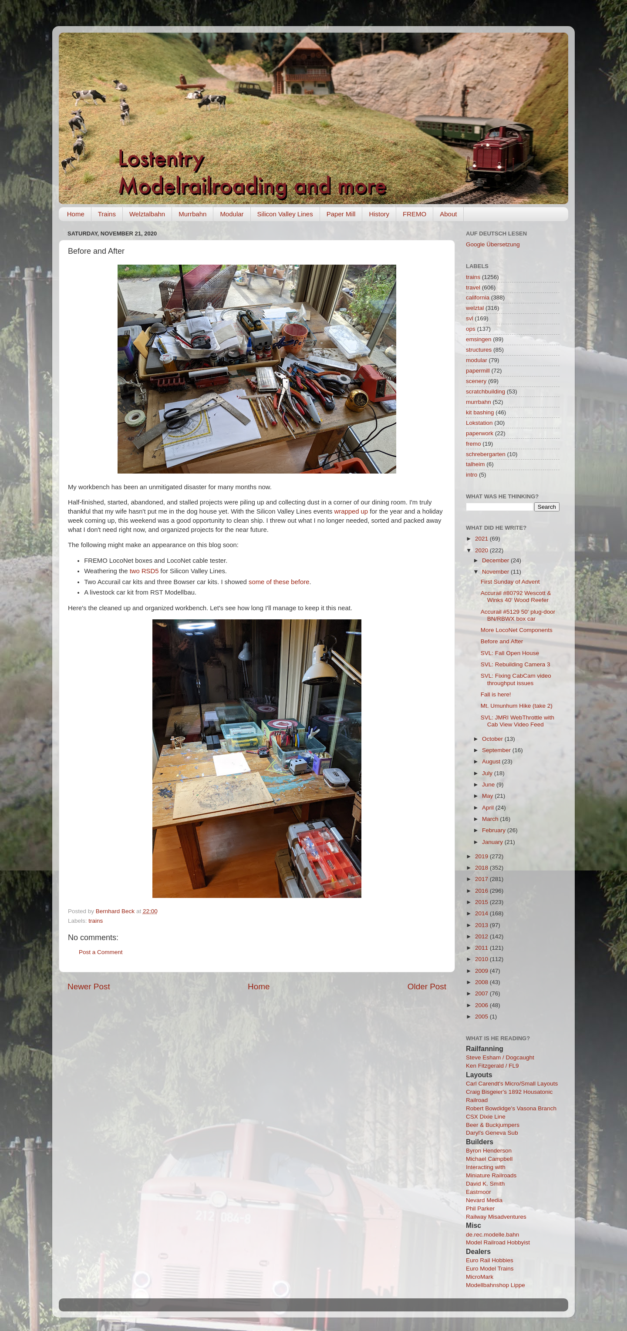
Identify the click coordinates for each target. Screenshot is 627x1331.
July (488, 773)
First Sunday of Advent (510, 581)
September (497, 750)
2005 (482, 1016)
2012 (482, 936)
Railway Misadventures (496, 1216)
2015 (482, 902)
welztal (475, 308)
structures (479, 349)
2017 (482, 879)
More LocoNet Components (517, 630)
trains (95, 921)
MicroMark (479, 1277)
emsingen (479, 339)
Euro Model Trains (490, 1268)
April (489, 807)
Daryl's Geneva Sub (492, 1132)
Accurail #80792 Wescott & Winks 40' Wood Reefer (516, 596)
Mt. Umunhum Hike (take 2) (517, 705)
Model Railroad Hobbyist (498, 1242)
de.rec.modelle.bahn (492, 1234)
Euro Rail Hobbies (489, 1260)
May (488, 796)
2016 (482, 890)
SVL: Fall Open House (510, 653)
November (496, 571)
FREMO (414, 214)
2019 (482, 856)
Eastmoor (478, 1192)
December (496, 560)
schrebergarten (486, 454)
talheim (475, 464)
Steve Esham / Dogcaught (500, 1057)
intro (471, 474)
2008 (482, 982)
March (491, 819)
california (477, 297)
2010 (482, 959)
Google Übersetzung (493, 244)
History (379, 214)
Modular (231, 214)
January (493, 842)
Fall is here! (496, 694)
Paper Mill (341, 214)
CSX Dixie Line (486, 1116)
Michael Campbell (489, 1159)
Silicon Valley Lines (285, 214)
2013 (482, 925)
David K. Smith (485, 1183)
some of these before (279, 581)
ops (470, 329)
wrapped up (351, 511)
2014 (482, 913)
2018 (482, 867)
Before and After (502, 641)
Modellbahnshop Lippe (495, 1285)
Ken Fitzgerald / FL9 (492, 1065)
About (448, 214)
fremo (473, 443)
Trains (107, 214)
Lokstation (479, 423)
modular (476, 360)
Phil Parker (480, 1208)
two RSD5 (144, 571)
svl (469, 318)
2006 (482, 1005)
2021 (482, 538)
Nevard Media (484, 1200)
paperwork (479, 433)
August (492, 761)
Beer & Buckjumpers (492, 1125)
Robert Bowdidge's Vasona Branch (511, 1108)
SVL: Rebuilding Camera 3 (515, 664)
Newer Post (88, 986)
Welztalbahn (147, 214)
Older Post (427, 986)
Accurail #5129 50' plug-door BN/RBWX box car (518, 615)
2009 (482, 971)
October (493, 739)
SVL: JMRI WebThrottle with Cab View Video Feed (517, 721)
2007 (482, 993)
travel (473, 287)
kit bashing (480, 412)
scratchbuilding (485, 391)
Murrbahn (192, 214)
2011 (482, 947)
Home (75, 214)
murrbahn (478, 402)
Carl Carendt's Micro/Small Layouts (512, 1083)
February (494, 830)
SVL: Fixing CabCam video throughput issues (516, 679)
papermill (478, 370)
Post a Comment (101, 952)
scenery (476, 381)
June (489, 784)
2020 (482, 550)
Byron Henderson (489, 1150)
